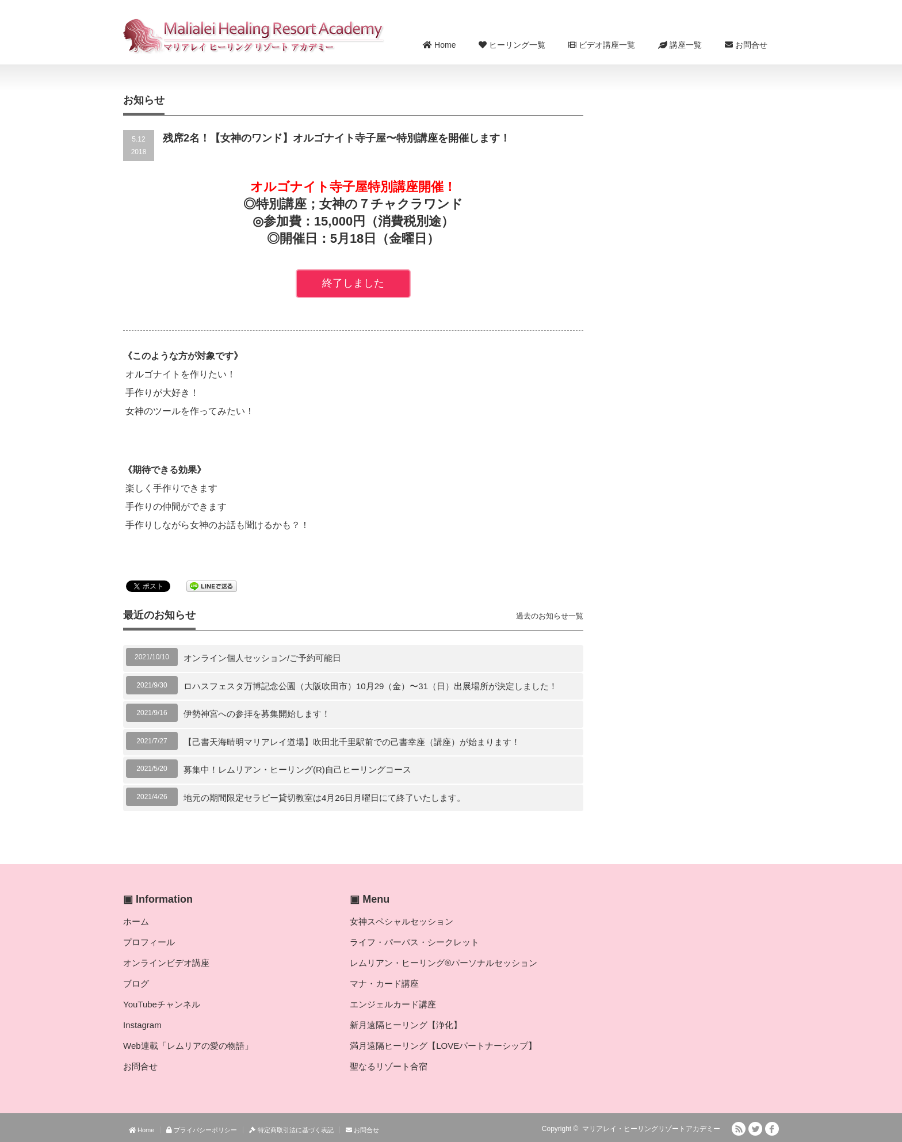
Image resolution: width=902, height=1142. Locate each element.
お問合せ (746, 44)
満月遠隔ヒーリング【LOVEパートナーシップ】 (443, 1046)
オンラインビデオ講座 (166, 963)
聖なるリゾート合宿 (388, 1066)
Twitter (755, 1129)
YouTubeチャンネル (161, 1004)
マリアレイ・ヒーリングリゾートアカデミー (651, 1129)
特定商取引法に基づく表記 (291, 1129)
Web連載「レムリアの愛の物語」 (188, 1046)
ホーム (136, 921)
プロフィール (149, 942)
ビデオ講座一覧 (601, 44)
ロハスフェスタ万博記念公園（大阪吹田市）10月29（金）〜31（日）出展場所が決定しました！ (370, 686)
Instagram (142, 1025)
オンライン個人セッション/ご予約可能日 (262, 658)
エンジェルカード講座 (393, 1004)
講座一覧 (680, 44)
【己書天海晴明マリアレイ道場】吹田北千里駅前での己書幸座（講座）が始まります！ (352, 742)
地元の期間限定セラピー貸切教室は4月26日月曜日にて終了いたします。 (324, 798)
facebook (772, 1129)
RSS (739, 1129)
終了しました (353, 283)
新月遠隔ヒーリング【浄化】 (406, 1025)
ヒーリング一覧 (512, 44)
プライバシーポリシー (201, 1129)
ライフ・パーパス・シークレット (414, 942)
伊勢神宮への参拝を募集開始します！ (257, 714)
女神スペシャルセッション (401, 921)
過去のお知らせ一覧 (549, 616)
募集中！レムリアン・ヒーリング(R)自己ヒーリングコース (297, 769)
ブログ (136, 983)
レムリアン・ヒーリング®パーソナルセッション (443, 963)
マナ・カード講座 (384, 983)
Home (439, 44)
